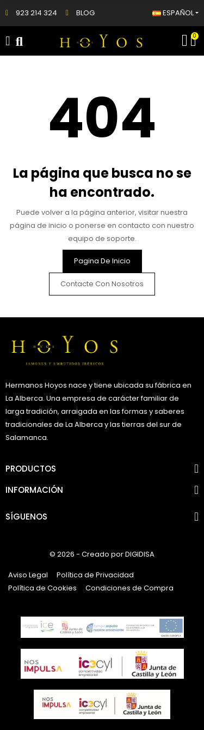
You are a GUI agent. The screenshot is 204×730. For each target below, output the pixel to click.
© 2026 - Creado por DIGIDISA (102, 554)
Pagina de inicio (102, 261)
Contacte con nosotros (102, 284)
